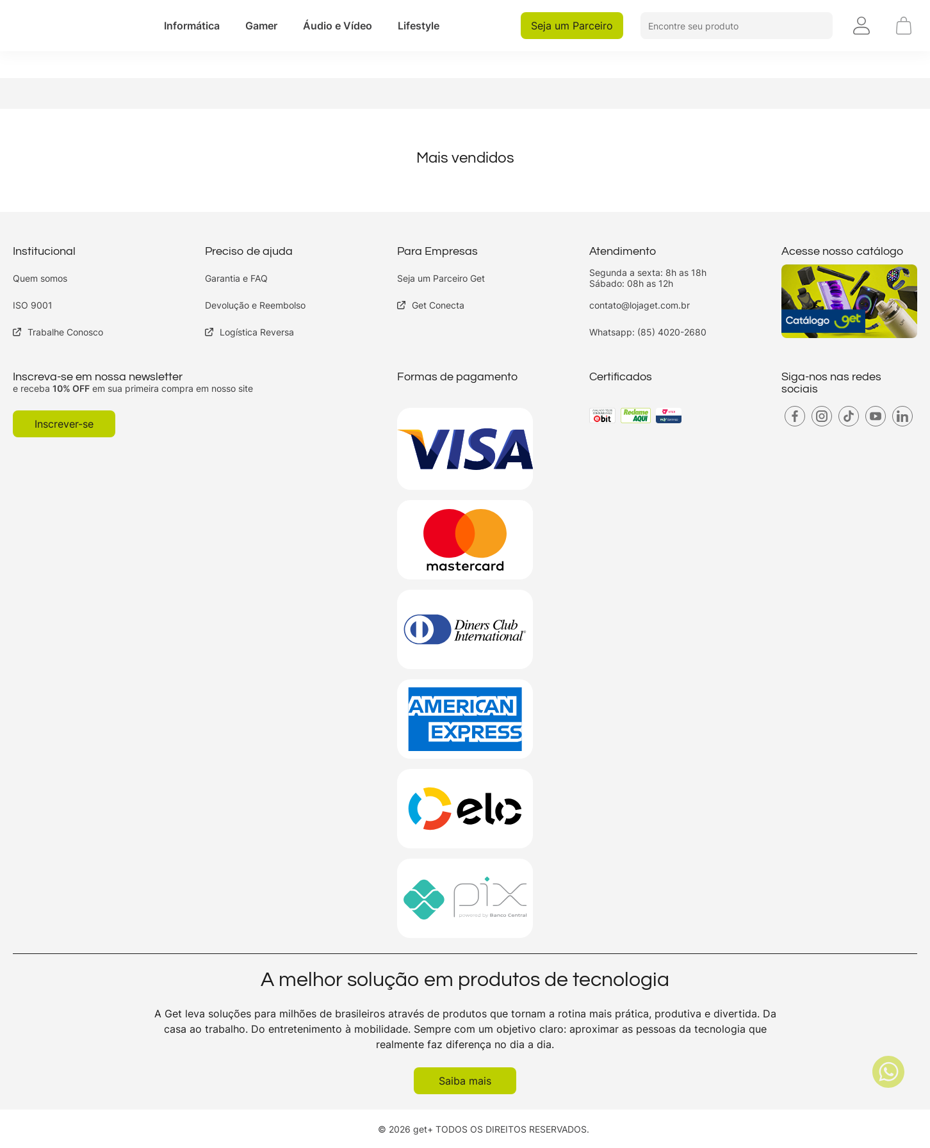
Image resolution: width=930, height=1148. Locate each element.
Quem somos (40, 278)
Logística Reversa (249, 332)
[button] (192, 25)
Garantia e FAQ (236, 278)
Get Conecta (430, 305)
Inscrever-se (64, 423)
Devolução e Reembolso (255, 305)
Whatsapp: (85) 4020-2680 (647, 332)
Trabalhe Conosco (58, 332)
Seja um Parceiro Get (441, 278)
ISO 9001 (33, 305)
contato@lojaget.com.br (639, 305)
